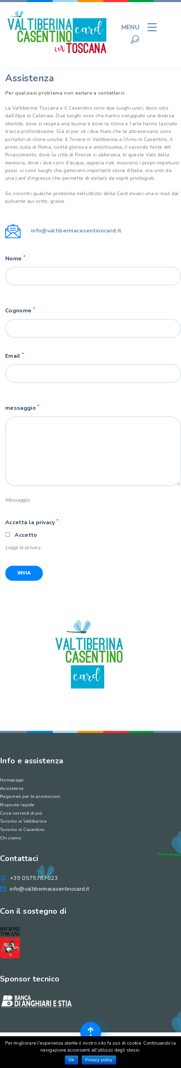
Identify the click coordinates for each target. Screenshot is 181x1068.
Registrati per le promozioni (30, 796)
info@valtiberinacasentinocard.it (76, 231)
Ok (71, 1060)
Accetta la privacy (31, 522)
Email (14, 356)
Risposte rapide (17, 805)
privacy (32, 547)
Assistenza (11, 788)
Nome (15, 258)
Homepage (12, 780)
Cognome (20, 310)
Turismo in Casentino (22, 829)
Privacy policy (99, 1060)
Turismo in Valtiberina (23, 821)
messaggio (22, 408)
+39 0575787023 (34, 878)
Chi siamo (10, 838)
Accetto (26, 535)
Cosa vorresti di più (21, 813)
